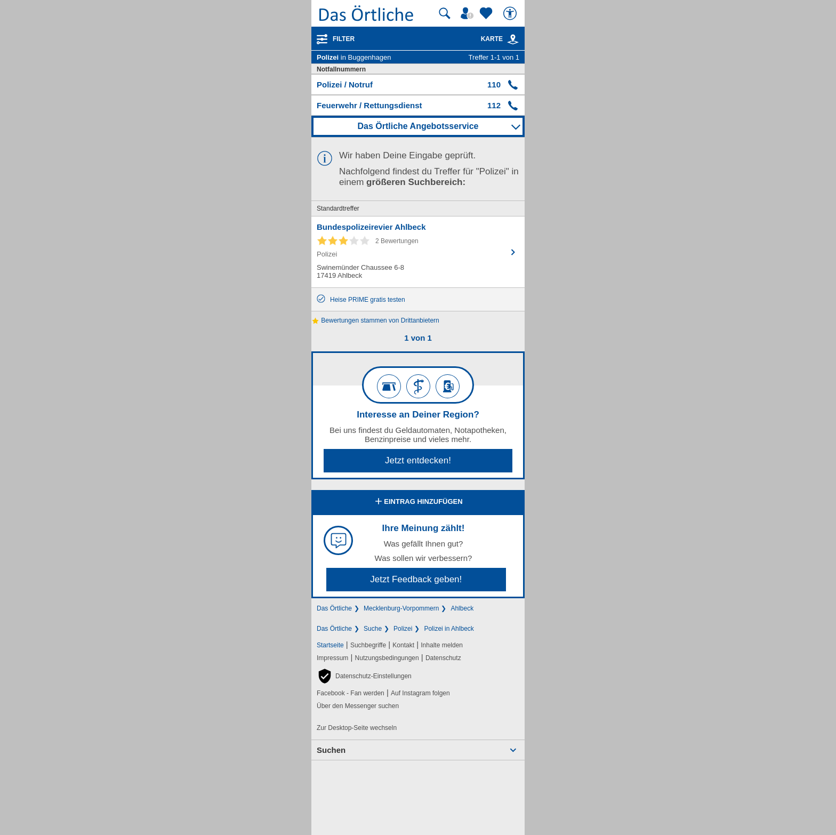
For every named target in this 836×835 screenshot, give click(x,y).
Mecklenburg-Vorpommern (401, 608)
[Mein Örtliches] (469, 13)
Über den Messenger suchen (358, 706)
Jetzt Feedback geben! (416, 579)
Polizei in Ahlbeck (448, 628)
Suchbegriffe (368, 645)
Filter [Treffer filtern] (344, 39)
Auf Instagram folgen (420, 693)
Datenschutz (443, 658)
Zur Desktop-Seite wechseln (357, 728)
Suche (373, 628)
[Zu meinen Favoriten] (487, 13)
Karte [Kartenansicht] (500, 39)
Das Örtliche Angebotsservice (417, 126)
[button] (364, 676)
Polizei (402, 628)
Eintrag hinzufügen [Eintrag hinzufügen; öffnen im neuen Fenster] (417, 502)
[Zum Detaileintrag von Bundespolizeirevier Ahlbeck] (418, 252)
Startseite (330, 645)
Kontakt (403, 645)
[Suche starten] (445, 13)
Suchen (331, 749)
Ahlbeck (462, 608)
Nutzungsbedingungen (387, 658)
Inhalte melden (442, 645)
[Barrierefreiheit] (511, 13)
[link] (513, 39)
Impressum (332, 658)
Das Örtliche (334, 608)
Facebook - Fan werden (350, 693)
